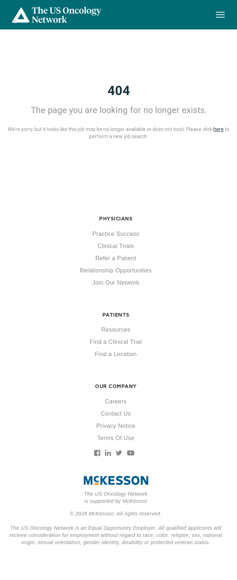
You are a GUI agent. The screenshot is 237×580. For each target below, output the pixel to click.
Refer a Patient (115, 258)
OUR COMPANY (116, 386)
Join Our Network (116, 283)
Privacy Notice (115, 426)
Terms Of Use (116, 438)
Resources (115, 330)
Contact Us (116, 414)
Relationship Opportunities (116, 270)
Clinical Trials (116, 246)
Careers (115, 401)
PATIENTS (116, 315)
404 (118, 90)
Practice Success (115, 234)
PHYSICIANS (115, 218)
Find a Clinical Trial (116, 342)
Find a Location (116, 354)
